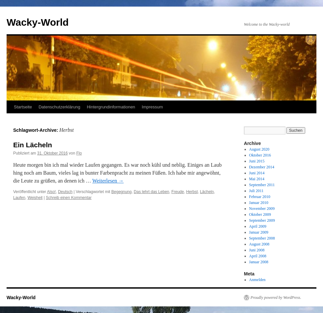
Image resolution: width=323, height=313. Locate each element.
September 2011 (262, 185)
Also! (51, 191)
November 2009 (262, 208)
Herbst (192, 191)
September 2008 (262, 238)
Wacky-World (38, 22)
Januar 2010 (258, 202)
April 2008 (257, 256)
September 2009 (262, 220)
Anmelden (257, 279)
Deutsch (65, 191)
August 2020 (259, 149)
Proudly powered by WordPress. (275, 297)
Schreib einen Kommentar (69, 197)
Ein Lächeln (32, 145)
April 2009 (257, 226)
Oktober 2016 (260, 155)
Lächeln (207, 191)
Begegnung (121, 191)
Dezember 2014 (261, 167)
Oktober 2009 (260, 214)
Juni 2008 (257, 250)
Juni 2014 (257, 173)
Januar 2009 (258, 232)
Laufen (19, 197)
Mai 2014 (256, 179)
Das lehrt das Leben (151, 191)
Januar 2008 (258, 262)
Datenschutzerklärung (59, 106)
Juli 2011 (256, 190)
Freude (177, 191)
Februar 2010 (259, 196)
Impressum (152, 106)
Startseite (23, 106)
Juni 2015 (257, 161)
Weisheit (35, 197)
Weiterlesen (108, 181)
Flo (79, 153)
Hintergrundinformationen (111, 106)
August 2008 (259, 244)
